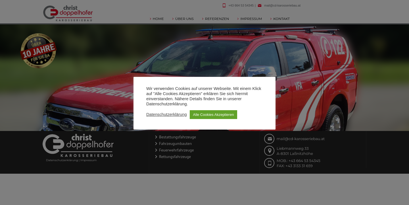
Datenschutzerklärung (166, 114)
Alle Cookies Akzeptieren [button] (213, 114)
